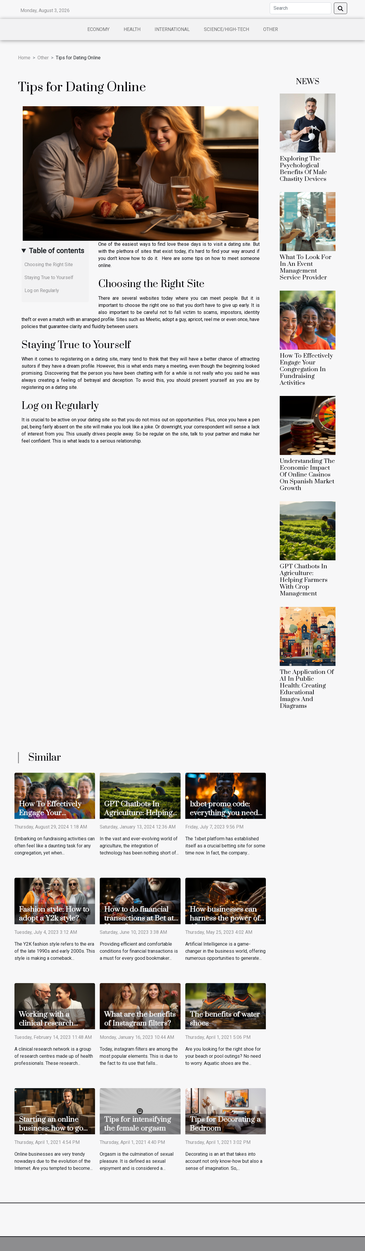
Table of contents (56, 251)
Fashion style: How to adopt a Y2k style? (54, 914)
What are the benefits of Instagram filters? (140, 1019)
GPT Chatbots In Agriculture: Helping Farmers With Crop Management (304, 580)
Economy (98, 29)
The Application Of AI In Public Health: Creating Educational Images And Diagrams (307, 689)
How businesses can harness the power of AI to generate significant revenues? (225, 923)
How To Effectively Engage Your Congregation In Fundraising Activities (306, 369)
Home (24, 57)
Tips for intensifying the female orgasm (137, 1124)
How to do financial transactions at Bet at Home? (139, 918)
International (172, 29)
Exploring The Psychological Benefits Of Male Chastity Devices (303, 169)
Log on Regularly (41, 290)
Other (270, 29)
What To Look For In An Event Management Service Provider (305, 267)
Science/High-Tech (226, 29)
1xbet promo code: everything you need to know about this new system (224, 817)
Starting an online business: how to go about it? (51, 1128)
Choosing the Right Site (48, 264)
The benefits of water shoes (225, 1019)
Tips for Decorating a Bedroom (225, 1124)
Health (132, 29)
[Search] (300, 8)
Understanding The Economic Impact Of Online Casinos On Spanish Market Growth (307, 474)
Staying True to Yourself (48, 277)
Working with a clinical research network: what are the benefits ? (55, 1028)
